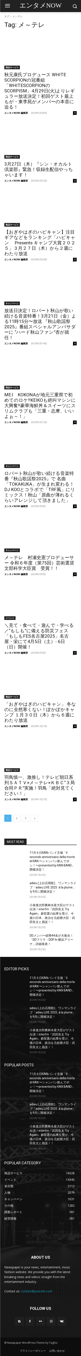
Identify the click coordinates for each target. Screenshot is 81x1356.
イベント (10, 618)
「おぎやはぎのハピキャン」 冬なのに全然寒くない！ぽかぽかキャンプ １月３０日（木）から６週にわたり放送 (40, 712)
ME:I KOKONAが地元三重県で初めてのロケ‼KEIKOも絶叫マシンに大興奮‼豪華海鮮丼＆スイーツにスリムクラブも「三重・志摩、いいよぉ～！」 (40, 405)
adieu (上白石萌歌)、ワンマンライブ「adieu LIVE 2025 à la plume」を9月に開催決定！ (53, 887)
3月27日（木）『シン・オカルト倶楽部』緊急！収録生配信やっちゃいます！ (38, 169)
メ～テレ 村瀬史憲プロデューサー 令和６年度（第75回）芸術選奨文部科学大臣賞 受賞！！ (39, 563)
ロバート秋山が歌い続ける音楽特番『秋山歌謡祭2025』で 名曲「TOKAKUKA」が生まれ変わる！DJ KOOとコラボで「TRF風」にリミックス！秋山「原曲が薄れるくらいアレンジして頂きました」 (39, 487)
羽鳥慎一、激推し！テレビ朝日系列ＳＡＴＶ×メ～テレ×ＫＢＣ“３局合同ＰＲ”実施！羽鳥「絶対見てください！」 (39, 785)
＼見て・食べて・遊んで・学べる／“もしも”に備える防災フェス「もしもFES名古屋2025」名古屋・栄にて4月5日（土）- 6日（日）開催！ (39, 636)
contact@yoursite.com (36, 1291)
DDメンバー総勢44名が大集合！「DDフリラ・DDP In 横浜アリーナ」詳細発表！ (51, 940)
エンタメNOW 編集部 (16, 112)
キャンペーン (12, 303)
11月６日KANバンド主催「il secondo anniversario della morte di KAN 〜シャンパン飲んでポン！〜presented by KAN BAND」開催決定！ (52, 861)
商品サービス (12, 67)
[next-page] (34, 818)
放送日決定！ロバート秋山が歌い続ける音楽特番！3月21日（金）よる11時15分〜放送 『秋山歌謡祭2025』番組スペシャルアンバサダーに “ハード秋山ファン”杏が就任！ (40, 324)
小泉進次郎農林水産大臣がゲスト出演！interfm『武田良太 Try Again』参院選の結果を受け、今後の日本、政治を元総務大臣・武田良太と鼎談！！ (52, 913)
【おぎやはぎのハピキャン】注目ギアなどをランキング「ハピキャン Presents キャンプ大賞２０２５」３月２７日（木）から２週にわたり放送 (39, 242)
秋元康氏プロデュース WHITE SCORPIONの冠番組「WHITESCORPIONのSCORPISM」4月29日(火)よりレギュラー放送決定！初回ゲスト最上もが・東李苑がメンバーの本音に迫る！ (39, 91)
